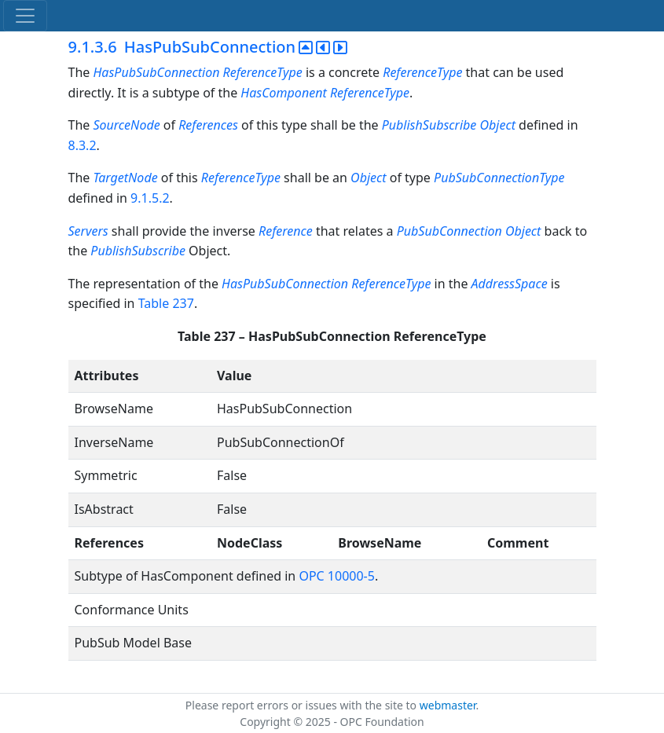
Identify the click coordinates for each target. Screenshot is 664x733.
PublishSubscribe (137, 250)
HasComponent (283, 92)
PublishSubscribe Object (448, 125)
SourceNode (126, 125)
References (208, 125)
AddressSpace (509, 283)
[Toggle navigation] (25, 15)
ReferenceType (422, 72)
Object (368, 177)
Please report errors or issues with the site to (302, 705)
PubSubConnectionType (499, 177)
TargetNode (125, 177)
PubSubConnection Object (469, 231)
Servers (88, 231)
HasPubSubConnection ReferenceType (197, 72)
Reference (286, 231)
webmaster (448, 705)
